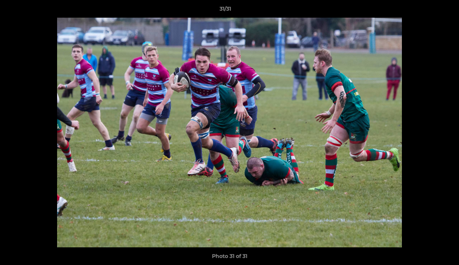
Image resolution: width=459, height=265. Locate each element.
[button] (428, 10)
